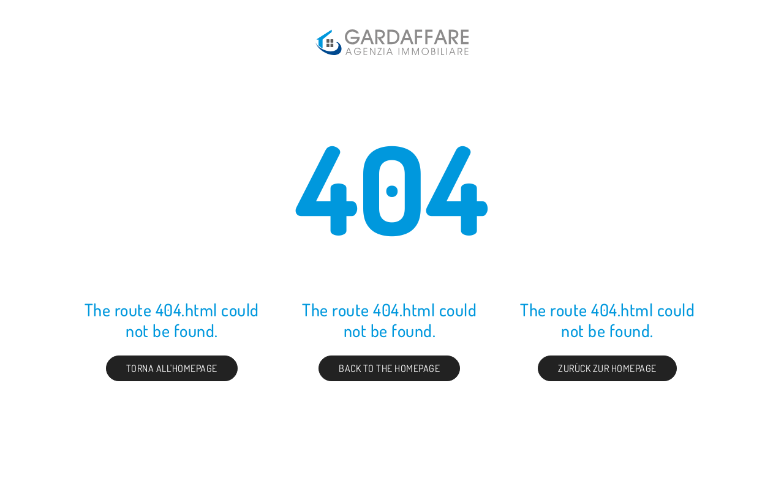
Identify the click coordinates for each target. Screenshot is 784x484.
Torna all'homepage (171, 368)
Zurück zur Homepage (607, 368)
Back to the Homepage (389, 368)
